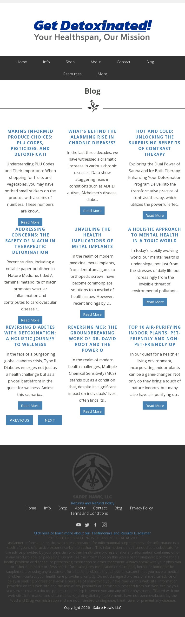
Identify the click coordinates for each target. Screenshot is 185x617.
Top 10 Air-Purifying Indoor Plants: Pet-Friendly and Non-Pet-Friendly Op (154, 335)
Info (46, 62)
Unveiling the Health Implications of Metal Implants (92, 237)
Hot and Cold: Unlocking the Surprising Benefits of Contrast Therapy (154, 142)
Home (21, 62)
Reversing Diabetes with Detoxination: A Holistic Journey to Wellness (30, 335)
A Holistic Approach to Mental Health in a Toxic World (154, 234)
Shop (70, 62)
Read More (30, 222)
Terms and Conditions (89, 513)
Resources (72, 74)
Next (50, 420)
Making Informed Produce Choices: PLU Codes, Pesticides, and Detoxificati (30, 142)
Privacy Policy (141, 508)
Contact (123, 62)
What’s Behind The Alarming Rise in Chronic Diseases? (92, 136)
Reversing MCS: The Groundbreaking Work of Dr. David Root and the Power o (92, 338)
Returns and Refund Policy (92, 503)
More (102, 74)
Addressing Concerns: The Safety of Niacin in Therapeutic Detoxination (30, 240)
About (96, 62)
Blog (150, 62)
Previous (19, 420)
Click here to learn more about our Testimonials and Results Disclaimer (92, 533)
